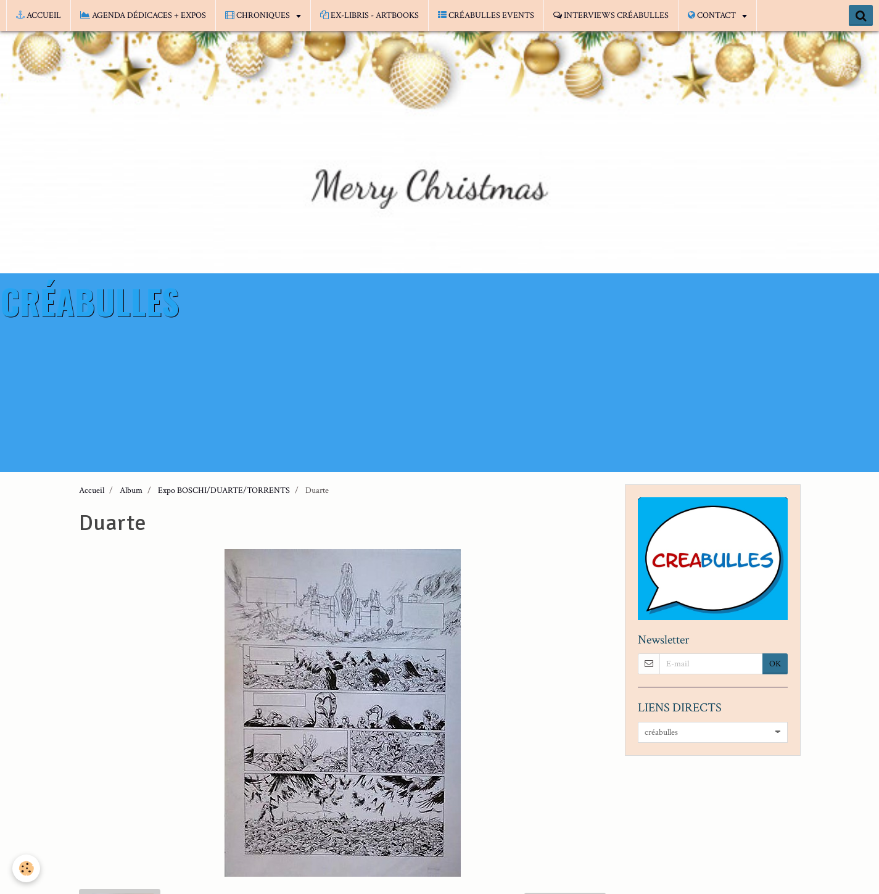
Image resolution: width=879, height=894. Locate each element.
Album (131, 490)
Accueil (91, 490)
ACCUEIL (38, 15)
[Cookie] (26, 868)
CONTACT (713, 15)
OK (775, 663)
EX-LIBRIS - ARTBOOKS (369, 15)
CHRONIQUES (258, 15)
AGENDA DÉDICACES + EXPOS (143, 15)
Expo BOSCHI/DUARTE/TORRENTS (224, 490)
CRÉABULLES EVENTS (486, 15)
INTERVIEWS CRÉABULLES (611, 15)
